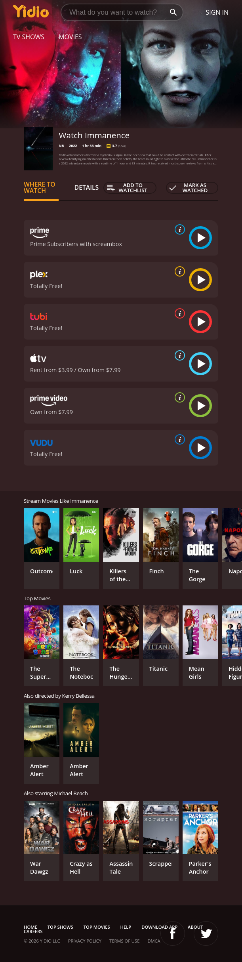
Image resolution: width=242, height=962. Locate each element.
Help (125, 927)
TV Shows (28, 36)
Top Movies (97, 927)
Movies (70, 36)
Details (86, 187)
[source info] (178, 229)
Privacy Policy (84, 941)
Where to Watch (39, 187)
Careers (33, 931)
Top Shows (60, 927)
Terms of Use (124, 941)
